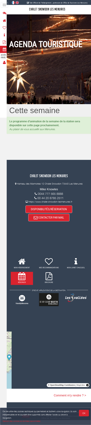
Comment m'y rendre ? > (70, 400)
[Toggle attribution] (87, 390)
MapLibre (81, 390)
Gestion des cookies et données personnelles (22, 421)
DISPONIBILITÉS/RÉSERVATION (50, 214)
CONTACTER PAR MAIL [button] (50, 222)
